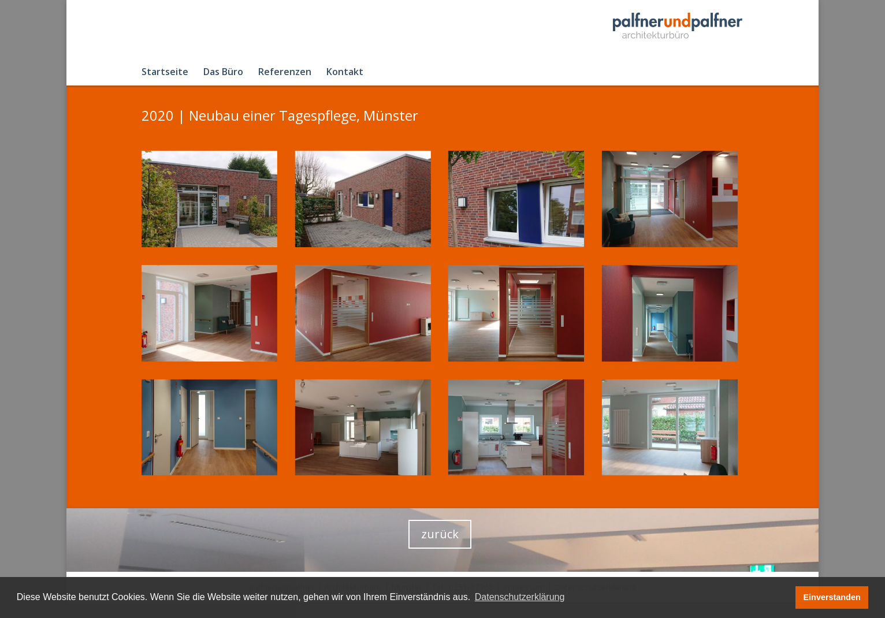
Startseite (165, 73)
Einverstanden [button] (832, 597)
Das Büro (223, 73)
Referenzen (284, 73)
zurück (440, 534)
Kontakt (344, 73)
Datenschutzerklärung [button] (520, 597)
